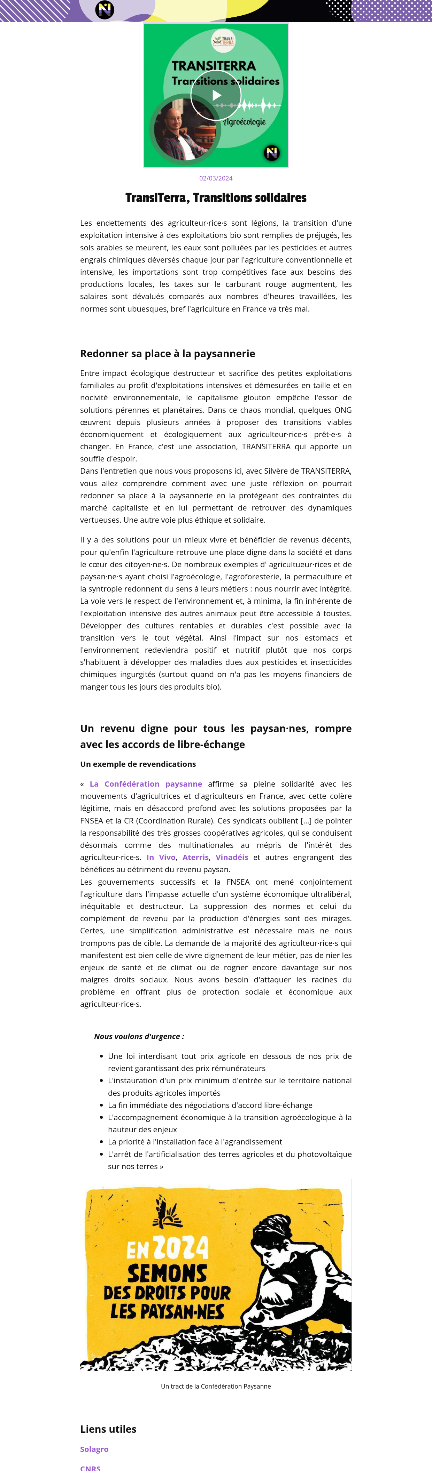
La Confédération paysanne (146, 783)
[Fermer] (11, 11)
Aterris (196, 857)
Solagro (94, 1449)
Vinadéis (232, 857)
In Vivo (161, 857)
